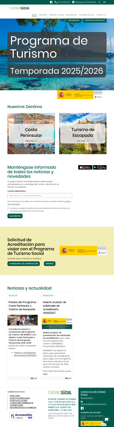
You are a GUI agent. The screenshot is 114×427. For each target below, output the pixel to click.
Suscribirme (15, 216)
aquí (45, 373)
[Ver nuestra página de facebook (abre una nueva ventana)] (51, 2)
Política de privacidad (20, 398)
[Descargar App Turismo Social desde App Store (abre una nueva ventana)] (85, 165)
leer (34, 378)
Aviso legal (15, 396)
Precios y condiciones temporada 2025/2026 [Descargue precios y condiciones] (25, 354)
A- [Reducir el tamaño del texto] (99, 2)
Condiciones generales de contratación (21, 404)
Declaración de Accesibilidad (23, 407)
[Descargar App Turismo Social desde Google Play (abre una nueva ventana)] (100, 165)
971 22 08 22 (88, 398)
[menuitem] (51, 2)
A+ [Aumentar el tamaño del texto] (104, 2)
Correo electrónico (16, 191)
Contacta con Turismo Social (93, 393)
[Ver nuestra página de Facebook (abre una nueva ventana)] (83, 408)
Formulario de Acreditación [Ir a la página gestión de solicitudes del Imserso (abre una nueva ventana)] (23, 263)
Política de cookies (18, 400)
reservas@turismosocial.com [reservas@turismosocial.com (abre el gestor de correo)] (93, 404)
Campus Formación (86, 2)
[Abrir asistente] (106, 419)
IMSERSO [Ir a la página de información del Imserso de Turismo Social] (50, 263)
